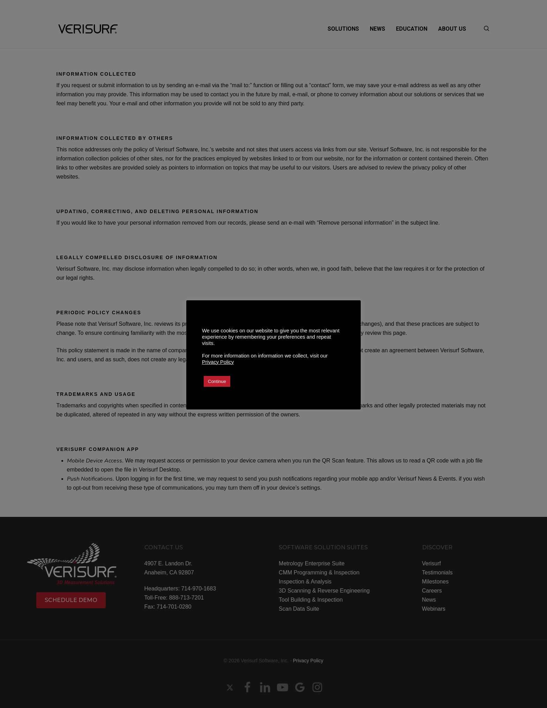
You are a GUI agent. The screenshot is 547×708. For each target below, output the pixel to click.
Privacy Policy (218, 362)
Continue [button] (217, 381)
